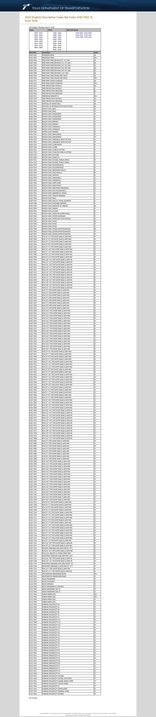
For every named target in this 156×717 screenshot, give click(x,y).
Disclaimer (89, 713)
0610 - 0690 (38, 43)
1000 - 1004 (57, 33)
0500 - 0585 (38, 41)
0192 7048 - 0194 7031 (84, 37)
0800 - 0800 (38, 47)
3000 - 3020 (57, 37)
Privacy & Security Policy (100, 713)
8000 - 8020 (57, 47)
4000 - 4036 (57, 39)
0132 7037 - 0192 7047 (84, 35)
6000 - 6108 (57, 43)
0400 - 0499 (38, 39)
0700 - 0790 (38, 45)
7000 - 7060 (57, 45)
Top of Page (33, 698)
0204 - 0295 (38, 35)
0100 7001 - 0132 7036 (84, 33)
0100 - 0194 (38, 33)
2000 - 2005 (57, 35)
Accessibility (112, 713)
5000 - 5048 (57, 41)
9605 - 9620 (57, 50)
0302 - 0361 (38, 37)
